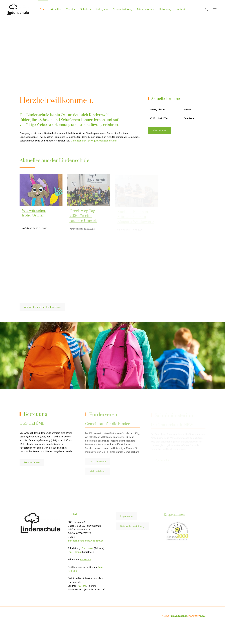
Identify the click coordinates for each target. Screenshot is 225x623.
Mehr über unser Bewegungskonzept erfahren (94, 141)
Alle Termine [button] (159, 130)
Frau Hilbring (74, 553)
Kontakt (180, 9)
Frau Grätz (85, 560)
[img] (41, 191)
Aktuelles (56, 9)
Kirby (202, 615)
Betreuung (165, 9)
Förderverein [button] (146, 9)
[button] (206, 9)
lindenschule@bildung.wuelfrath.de (85, 541)
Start (43, 9)
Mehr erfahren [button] (32, 463)
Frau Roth (81, 586)
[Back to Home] (17, 9)
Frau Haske (87, 549)
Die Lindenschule (179, 615)
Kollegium (102, 9)
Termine (71, 9)
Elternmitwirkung (122, 9)
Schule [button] (85, 9)
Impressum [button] (126, 517)
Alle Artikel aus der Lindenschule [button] (42, 307)
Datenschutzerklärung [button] (132, 527)
